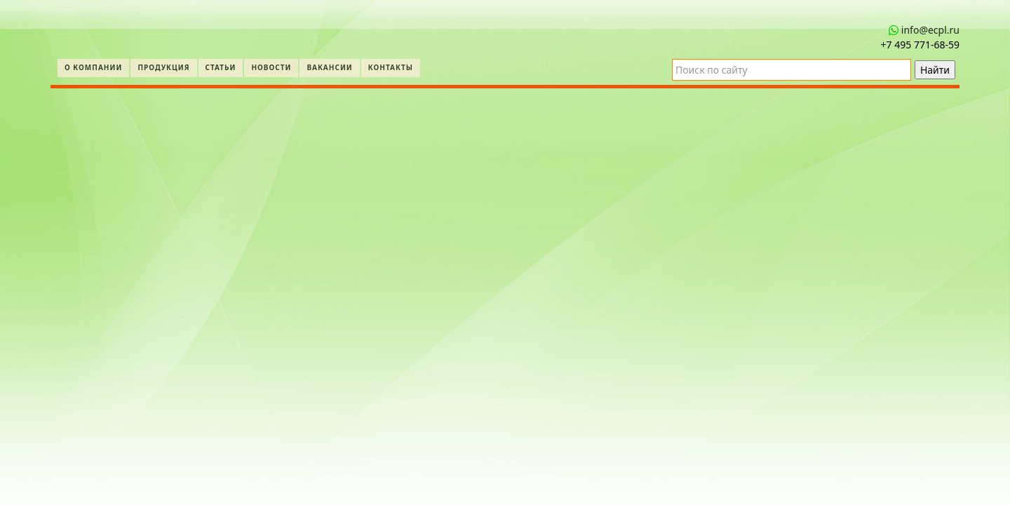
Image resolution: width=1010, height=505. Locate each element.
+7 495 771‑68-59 (920, 44)
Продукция (163, 67)
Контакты (390, 67)
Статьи (221, 67)
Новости (271, 67)
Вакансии (329, 67)
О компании (93, 67)
